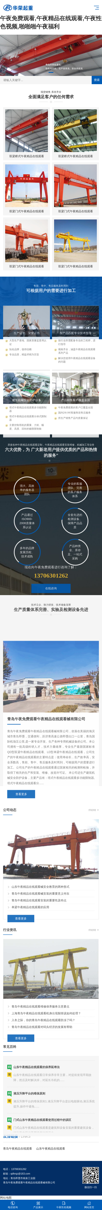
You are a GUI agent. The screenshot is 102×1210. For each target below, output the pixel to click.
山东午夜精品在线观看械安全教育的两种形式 (40, 945)
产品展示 (38, 1205)
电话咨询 (13, 1205)
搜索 (97, 79)
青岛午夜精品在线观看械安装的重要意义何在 (40, 952)
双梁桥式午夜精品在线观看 (26, 156)
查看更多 (21, 977)
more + (94, 869)
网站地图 (6, 1197)
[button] (51, 72)
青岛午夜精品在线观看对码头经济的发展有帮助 (42, 1085)
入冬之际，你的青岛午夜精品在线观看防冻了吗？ (43, 1078)
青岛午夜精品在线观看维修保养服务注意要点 (40, 1065)
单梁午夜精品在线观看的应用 (30, 966)
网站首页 (89, 1205)
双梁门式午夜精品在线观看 (26, 211)
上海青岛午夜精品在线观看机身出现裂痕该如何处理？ (46, 1072)
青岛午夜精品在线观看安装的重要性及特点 (39, 959)
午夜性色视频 (64, 1205)
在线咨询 (51, 604)
